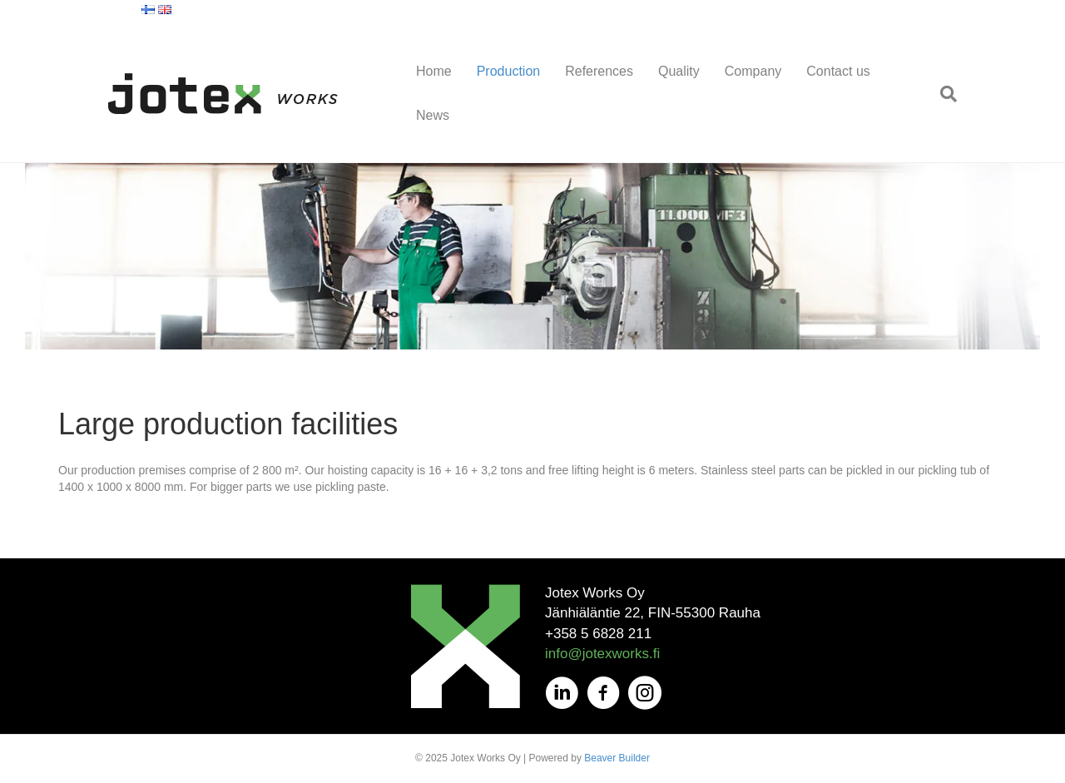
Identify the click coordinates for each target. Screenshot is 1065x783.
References (599, 71)
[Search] (942, 94)
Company (753, 71)
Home (434, 71)
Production (509, 71)
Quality (679, 71)
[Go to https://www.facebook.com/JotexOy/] (603, 693)
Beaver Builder (617, 758)
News (432, 115)
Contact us (837, 71)
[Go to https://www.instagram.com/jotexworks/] (644, 693)
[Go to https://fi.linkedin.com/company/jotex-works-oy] (561, 693)
